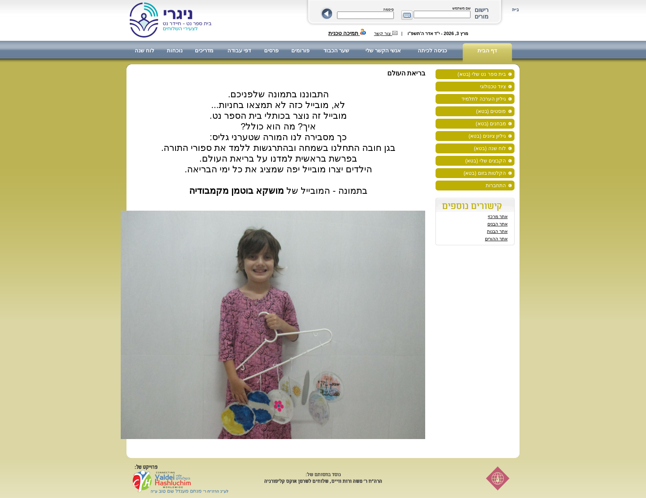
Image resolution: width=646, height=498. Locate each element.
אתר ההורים (496, 238)
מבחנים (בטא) (491, 124)
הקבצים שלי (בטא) (485, 161)
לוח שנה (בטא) (490, 148)
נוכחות (175, 50)
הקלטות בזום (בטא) (484, 173)
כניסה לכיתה (432, 50)
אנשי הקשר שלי (383, 50)
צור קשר (386, 33)
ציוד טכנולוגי (493, 86)
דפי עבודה (239, 50)
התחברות (496, 185)
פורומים (300, 50)
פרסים (271, 50)
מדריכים (204, 50)
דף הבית (487, 50)
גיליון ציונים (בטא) (487, 136)
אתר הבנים (497, 223)
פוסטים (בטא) (491, 111)
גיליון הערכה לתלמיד (483, 99)
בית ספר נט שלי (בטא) (482, 74)
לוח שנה (144, 50)
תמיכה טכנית (347, 33)
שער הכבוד (336, 50)
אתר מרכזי (498, 216)
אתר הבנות (497, 231)
